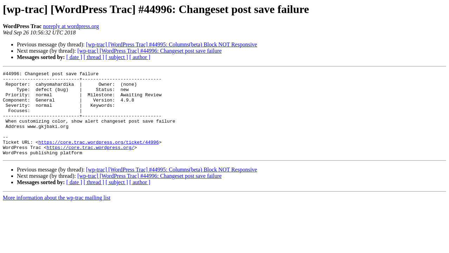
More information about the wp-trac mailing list (56, 215)
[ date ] (74, 57)
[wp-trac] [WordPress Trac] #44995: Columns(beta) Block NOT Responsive (171, 44)
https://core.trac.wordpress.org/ (90, 163)
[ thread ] (93, 57)
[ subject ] (117, 57)
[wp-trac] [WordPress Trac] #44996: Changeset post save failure (149, 51)
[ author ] (139, 57)
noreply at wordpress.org (71, 26)
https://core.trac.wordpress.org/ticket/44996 (98, 157)
